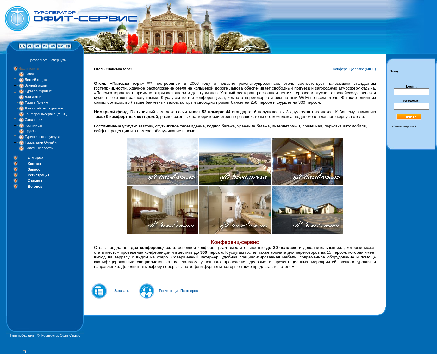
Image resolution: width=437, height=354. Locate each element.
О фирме (35, 158)
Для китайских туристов (44, 108)
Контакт (34, 163)
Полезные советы (39, 148)
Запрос (34, 169)
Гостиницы (33, 125)
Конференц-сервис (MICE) (46, 114)
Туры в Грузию (36, 102)
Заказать (121, 291)
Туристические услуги (42, 137)
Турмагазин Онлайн (41, 142)
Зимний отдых (36, 85)
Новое (30, 74)
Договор (35, 186)
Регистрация (39, 175)
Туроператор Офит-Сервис (60, 335)
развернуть (39, 60)
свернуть (58, 60)
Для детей (33, 97)
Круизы (30, 131)
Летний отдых (36, 80)
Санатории (33, 119)
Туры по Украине (38, 91)
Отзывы (35, 181)
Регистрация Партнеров (178, 291)
